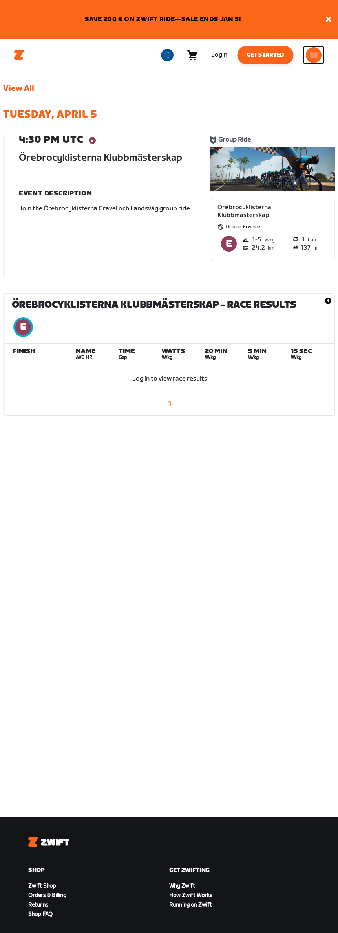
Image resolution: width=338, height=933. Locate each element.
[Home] (19, 55)
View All (18, 88)
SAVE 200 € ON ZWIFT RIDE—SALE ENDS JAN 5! (163, 19)
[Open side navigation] (313, 55)
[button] (328, 20)
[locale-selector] (167, 55)
